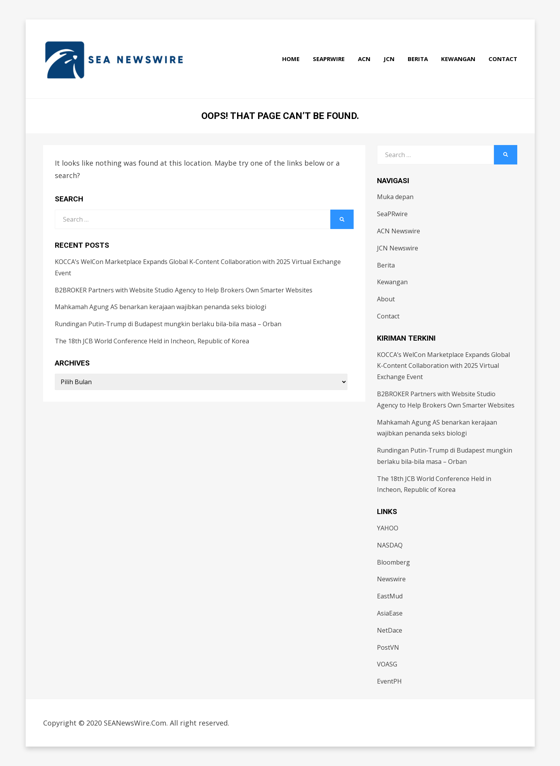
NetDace (389, 630)
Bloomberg (393, 562)
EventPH (389, 681)
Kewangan (458, 59)
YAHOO (387, 528)
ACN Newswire (398, 231)
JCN (389, 59)
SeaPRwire (329, 59)
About (386, 299)
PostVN (388, 647)
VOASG (387, 664)
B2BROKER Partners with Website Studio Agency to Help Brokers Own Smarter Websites (183, 290)
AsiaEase (390, 613)
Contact (502, 59)
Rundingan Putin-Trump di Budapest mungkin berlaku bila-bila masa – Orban (168, 324)
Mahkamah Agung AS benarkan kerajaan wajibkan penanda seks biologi (160, 307)
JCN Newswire (397, 248)
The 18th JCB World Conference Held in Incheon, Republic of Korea (152, 341)
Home (291, 59)
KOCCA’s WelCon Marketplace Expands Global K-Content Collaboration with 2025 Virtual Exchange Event (443, 365)
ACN (364, 59)
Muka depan (395, 196)
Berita (418, 59)
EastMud (390, 596)
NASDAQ (390, 545)
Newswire (391, 579)
